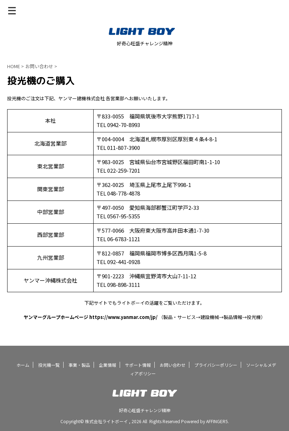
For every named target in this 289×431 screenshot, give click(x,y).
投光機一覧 (49, 365)
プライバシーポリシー (215, 365)
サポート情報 (138, 365)
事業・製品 (79, 365)
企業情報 (107, 365)
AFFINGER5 (217, 421)
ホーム (22, 365)
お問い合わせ (172, 365)
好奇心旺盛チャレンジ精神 (144, 410)
